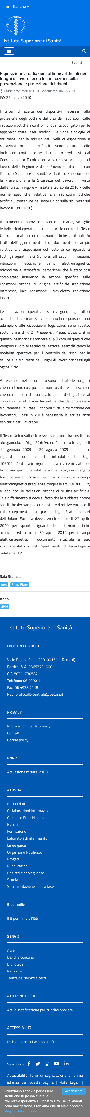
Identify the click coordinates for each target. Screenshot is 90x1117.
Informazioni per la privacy (28, 744)
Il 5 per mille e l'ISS (22, 936)
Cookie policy (17, 758)
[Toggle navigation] (9, 51)
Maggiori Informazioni (20, 1111)
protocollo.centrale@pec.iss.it (39, 712)
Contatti (14, 751)
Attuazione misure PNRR (27, 790)
